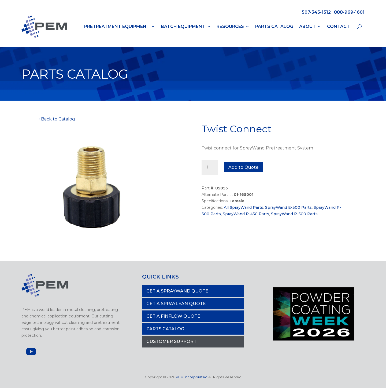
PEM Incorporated (191, 377)
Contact (338, 26)
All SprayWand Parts (243, 207)
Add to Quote (243, 167)
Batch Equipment (183, 26)
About (307, 26)
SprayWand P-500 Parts (294, 213)
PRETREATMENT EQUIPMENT (117, 26)
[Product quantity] (210, 167)
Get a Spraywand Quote (177, 291)
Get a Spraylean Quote (176, 303)
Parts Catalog (274, 26)
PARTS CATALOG (165, 328)
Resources (230, 26)
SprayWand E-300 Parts (288, 207)
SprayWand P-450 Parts (246, 213)
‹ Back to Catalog (57, 119)
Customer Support (171, 341)
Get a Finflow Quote (173, 316)
